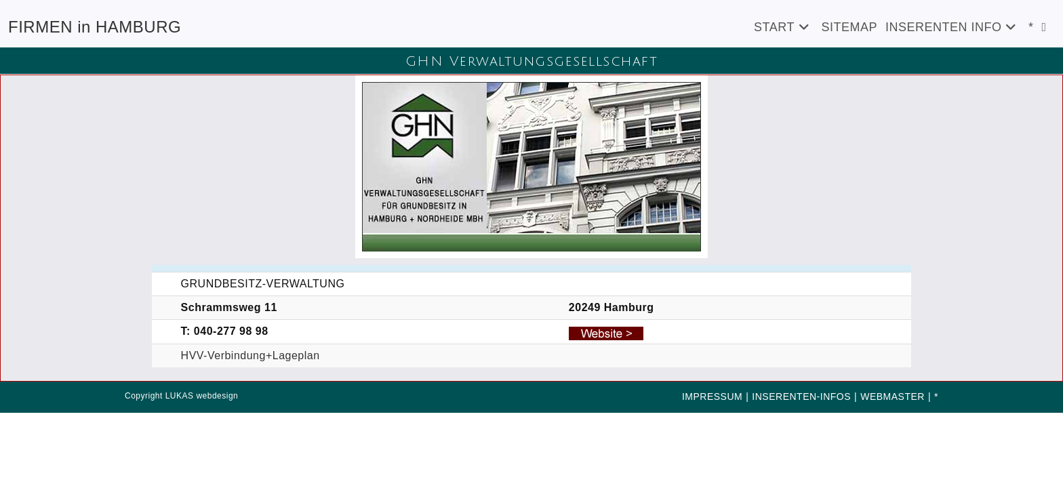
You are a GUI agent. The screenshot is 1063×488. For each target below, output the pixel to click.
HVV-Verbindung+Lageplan (250, 355)
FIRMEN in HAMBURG (94, 27)
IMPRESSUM (712, 396)
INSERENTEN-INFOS (801, 396)
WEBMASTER (892, 396)
